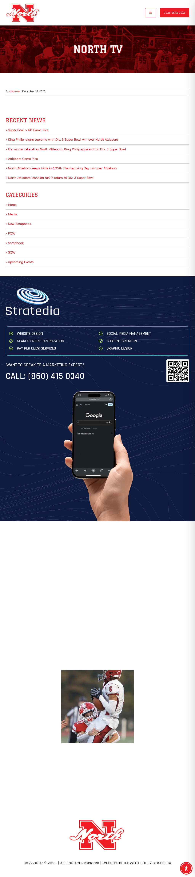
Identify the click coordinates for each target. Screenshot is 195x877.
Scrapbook (16, 243)
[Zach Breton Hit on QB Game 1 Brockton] (97, 706)
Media (12, 214)
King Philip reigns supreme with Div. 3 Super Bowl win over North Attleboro (63, 139)
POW (11, 233)
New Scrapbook (19, 224)
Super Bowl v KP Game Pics (28, 130)
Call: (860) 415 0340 (45, 376)
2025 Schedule (174, 12)
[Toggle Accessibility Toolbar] (186, 868)
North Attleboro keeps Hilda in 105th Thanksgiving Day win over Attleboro (62, 168)
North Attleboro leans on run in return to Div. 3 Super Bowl (51, 178)
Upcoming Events (21, 262)
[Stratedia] (32, 289)
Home (12, 205)
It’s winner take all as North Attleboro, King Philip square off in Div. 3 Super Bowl (67, 149)
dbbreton (15, 91)
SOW (11, 252)
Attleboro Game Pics (23, 159)
